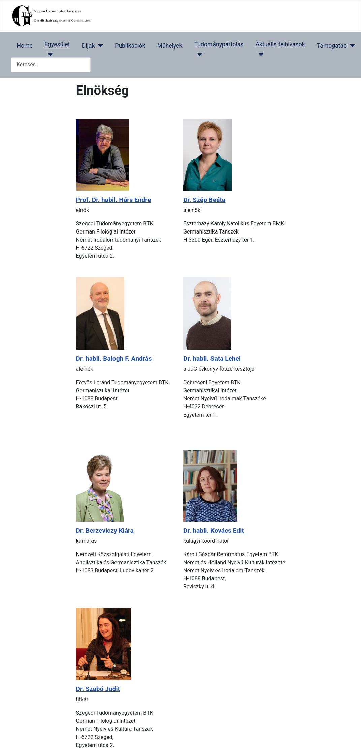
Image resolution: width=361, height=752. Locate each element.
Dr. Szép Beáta (204, 200)
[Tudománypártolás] (198, 54)
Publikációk (130, 45)
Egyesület (57, 44)
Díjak (88, 45)
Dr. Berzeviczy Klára (105, 530)
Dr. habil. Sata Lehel (212, 358)
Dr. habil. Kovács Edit (213, 530)
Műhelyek (170, 45)
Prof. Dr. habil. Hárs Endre (113, 200)
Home (25, 45)
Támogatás (332, 45)
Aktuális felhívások (280, 44)
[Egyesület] (48, 54)
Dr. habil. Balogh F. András (114, 358)
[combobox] (51, 64)
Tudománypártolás (219, 44)
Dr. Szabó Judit (98, 689)
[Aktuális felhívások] (260, 54)
